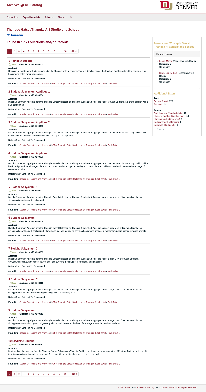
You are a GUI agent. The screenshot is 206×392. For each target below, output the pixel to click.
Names (62, 17)
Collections (12, 17)
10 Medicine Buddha (21, 341)
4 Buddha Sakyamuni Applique (27, 153)
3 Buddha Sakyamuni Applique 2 (29, 122)
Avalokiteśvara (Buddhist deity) (168, 113)
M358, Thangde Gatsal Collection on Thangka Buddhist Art (78, 83)
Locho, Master (166, 61)
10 (54, 51)
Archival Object (161, 101)
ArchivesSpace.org (145, 387)
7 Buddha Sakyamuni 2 (23, 248)
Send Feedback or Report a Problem (180, 387)
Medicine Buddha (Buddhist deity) (170, 116)
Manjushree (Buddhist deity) (167, 119)
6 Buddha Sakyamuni (21, 218)
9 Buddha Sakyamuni (21, 310)
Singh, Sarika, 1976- (168, 73)
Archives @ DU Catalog (24, 5)
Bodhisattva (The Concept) (166, 122)
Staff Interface (123, 387)
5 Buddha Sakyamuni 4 (23, 187)
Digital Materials (31, 17)
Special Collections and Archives (35, 83)
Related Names (164, 54)
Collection (159, 104)
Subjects (49, 17)
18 (65, 51)
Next (73, 51)
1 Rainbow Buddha (20, 61)
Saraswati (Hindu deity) (165, 125)
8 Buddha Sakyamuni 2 (23, 279)
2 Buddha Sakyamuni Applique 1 (29, 91)
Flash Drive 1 (113, 83)
